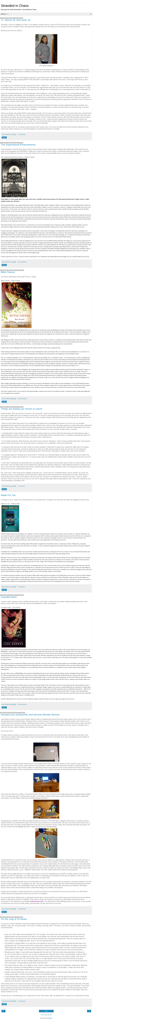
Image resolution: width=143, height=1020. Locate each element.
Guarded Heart (9, 597)
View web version (46, 1014)
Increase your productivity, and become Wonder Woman (30, 714)
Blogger (50, 1018)
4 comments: (22, 134)
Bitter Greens (8, 272)
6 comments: (22, 1001)
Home (46, 1011)
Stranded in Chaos (15, 5)
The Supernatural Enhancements (18, 144)
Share (4, 137)
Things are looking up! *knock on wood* (21, 409)
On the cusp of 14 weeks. (14, 919)
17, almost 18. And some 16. (16, 20)
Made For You (8, 495)
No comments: (22, 262)
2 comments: (22, 909)
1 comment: (21, 486)
